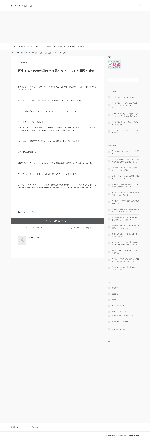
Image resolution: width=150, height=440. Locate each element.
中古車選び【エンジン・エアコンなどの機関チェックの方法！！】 (125, 227)
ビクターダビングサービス (121, 321)
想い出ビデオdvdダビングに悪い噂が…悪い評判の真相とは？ (125, 123)
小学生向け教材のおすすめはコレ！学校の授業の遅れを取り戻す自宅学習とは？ (125, 161)
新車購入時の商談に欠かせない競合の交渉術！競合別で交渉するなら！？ (125, 260)
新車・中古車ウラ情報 (43, 46)
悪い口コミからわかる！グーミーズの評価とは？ (125, 131)
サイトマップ (24, 427)
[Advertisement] (75, 27)
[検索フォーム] (121, 80)
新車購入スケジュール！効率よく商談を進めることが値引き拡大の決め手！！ (125, 243)
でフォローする (34, 227)
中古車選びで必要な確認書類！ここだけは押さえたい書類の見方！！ (125, 185)
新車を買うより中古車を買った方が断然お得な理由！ (125, 202)
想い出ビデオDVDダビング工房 (122, 316)
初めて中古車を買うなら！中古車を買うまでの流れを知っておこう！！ (125, 219)
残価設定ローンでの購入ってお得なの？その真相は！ (125, 252)
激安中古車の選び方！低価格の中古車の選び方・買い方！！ (125, 235)
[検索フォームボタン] (137, 80)
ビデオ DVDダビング (18, 46)
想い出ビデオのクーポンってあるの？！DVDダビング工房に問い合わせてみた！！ (125, 105)
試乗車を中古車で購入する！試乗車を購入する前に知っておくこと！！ (125, 177)
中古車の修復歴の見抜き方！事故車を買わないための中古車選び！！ (125, 210)
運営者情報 (14, 427)
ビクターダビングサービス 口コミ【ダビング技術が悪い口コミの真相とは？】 (125, 115)
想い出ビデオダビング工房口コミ (123, 97)
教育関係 (30, 46)
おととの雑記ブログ (23, 5)
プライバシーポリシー (38, 427)
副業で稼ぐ (72, 46)
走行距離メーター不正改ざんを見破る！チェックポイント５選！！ (125, 169)
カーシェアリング (60, 46)
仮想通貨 (81, 46)
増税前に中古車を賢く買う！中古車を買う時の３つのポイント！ (125, 194)
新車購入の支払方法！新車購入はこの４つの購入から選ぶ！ (125, 268)
